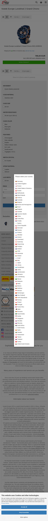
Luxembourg (19, 277)
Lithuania (19, 274)
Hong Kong (19, 244)
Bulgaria (18, 209)
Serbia (18, 316)
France (18, 186)
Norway (18, 300)
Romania (18, 312)
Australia (18, 200)
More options (24, 517)
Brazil (17, 207)
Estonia (18, 230)
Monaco (18, 291)
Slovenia (18, 323)
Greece (18, 237)
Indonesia (19, 253)
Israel (17, 258)
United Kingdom (20, 184)
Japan (18, 263)
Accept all (24, 507)
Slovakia (18, 321)
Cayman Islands (20, 214)
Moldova (18, 288)
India (17, 251)
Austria (18, 191)
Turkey (18, 342)
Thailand (18, 339)
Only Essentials (24, 512)
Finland (18, 232)
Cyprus (18, 223)
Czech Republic (20, 226)
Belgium (18, 202)
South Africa (19, 325)
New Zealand (20, 295)
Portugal (18, 305)
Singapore (19, 318)
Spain (18, 330)
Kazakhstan (19, 267)
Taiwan (18, 337)
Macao (18, 279)
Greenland (19, 239)
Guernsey (19, 242)
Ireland (18, 256)
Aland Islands (20, 195)
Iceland (18, 249)
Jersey (18, 265)
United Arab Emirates (22, 344)
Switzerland (19, 335)
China (18, 216)
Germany (19, 181)
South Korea (19, 328)
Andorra (18, 198)
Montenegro (19, 293)
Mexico (18, 286)
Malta (17, 284)
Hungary (18, 246)
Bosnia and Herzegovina (23, 205)
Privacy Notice (5, 503)
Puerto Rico (19, 307)
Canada (18, 212)
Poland (18, 302)
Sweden (18, 332)
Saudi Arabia (20, 314)
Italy (17, 260)
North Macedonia (21, 298)
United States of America (23, 188)
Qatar (17, 309)
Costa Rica (19, 219)
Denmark (19, 228)
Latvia (18, 270)
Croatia (18, 221)
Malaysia (18, 281)
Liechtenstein (20, 272)
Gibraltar (18, 235)
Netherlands (19, 193)
